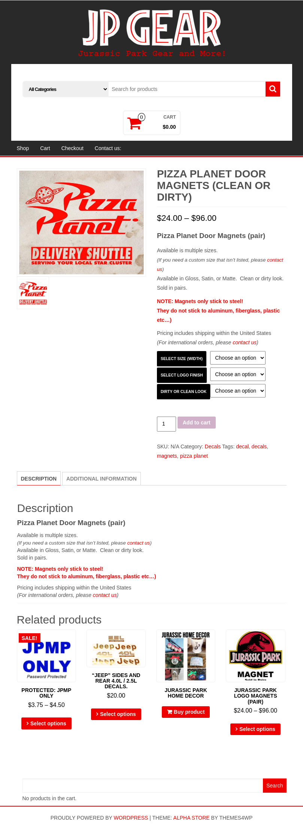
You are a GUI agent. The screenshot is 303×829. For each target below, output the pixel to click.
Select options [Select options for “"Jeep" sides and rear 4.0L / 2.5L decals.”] (118, 714)
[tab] (39, 478)
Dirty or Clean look (183, 391)
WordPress (131, 818)
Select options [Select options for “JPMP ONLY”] (48, 723)
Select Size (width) (182, 358)
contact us (245, 342)
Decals (213, 446)
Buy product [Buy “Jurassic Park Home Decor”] (189, 712)
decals (259, 446)
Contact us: (108, 148)
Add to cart (196, 423)
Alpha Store (191, 818)
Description (39, 479)
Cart (45, 148)
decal (242, 446)
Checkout (72, 148)
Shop (23, 148)
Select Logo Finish (182, 375)
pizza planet (194, 456)
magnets (167, 456)
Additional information (101, 479)
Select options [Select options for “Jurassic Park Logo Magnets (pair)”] (257, 729)
